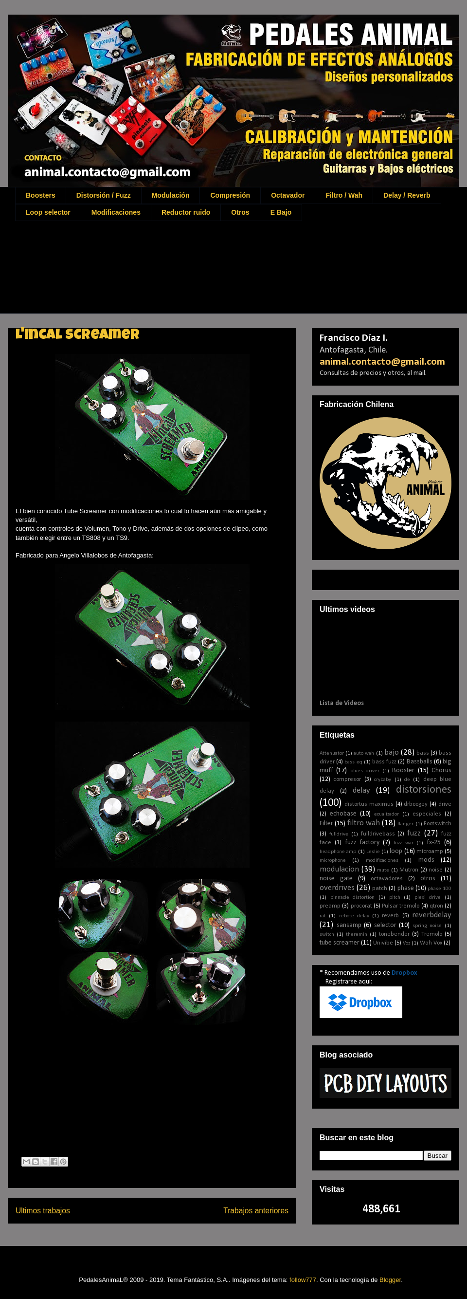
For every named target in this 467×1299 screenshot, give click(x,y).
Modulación (171, 195)
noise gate (336, 878)
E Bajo (281, 212)
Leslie (373, 851)
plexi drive (427, 897)
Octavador (288, 195)
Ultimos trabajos (43, 1210)
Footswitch (437, 824)
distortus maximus (369, 804)
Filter (326, 823)
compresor (347, 779)
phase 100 (439, 888)
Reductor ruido (186, 212)
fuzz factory (362, 842)
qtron (436, 906)
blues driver (364, 771)
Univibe (383, 943)
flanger (405, 824)
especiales (427, 814)
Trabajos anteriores (255, 1210)
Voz (406, 943)
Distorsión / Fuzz (103, 195)
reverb (390, 916)
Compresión (230, 195)
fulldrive (338, 834)
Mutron (408, 870)
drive (444, 804)
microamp (429, 851)
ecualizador (386, 814)
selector (385, 925)
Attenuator (332, 753)
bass (422, 753)
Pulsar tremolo (400, 906)
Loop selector (48, 212)
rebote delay (354, 916)
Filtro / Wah (343, 195)
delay (361, 790)
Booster (403, 770)
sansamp (349, 925)
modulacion (339, 869)
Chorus (441, 770)
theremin (356, 934)
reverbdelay (431, 915)
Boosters (40, 195)
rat (323, 916)
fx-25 (434, 842)
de (407, 779)
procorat (361, 906)
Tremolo (431, 934)
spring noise (427, 925)
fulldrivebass (378, 834)
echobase (343, 813)
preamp (330, 906)
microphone (333, 860)
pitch (394, 897)
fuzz (414, 833)
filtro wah (363, 823)
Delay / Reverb (407, 195)
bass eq (353, 762)
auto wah (364, 753)
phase (405, 888)
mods (426, 860)
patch (379, 888)
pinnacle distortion (352, 897)
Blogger (390, 1279)
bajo (391, 752)
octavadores (387, 879)
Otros (240, 212)
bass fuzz (384, 762)
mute (383, 870)
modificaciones (382, 860)
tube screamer (339, 942)
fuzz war (403, 843)
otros (427, 878)
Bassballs (419, 761)
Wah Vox (431, 943)
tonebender (394, 934)
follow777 (302, 1279)
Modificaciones (116, 212)
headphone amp (338, 851)
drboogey (416, 804)
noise (436, 870)
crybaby (382, 779)
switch (327, 934)
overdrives (337, 888)
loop (396, 851)
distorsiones (423, 790)
